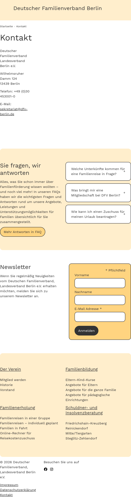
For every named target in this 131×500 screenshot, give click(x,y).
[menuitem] (22, 484)
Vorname (82, 275)
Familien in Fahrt (13, 428)
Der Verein (10, 369)
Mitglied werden (13, 380)
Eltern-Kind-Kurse (80, 380)
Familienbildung (82, 369)
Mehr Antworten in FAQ (23, 232)
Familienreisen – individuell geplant (29, 423)
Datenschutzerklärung (18, 490)
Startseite (6, 26)
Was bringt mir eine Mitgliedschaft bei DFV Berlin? (95, 192)
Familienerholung (17, 407)
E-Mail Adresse (88, 309)
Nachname (83, 292)
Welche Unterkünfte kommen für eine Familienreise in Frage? (98, 171)
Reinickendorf (77, 428)
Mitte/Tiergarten (79, 433)
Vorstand (7, 390)
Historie (6, 385)
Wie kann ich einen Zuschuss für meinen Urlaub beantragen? (97, 214)
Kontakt (6, 495)
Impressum (9, 485)
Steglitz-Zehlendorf (81, 438)
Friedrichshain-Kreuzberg (86, 423)
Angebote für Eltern (82, 385)
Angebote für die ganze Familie (91, 390)
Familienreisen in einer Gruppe (25, 418)
